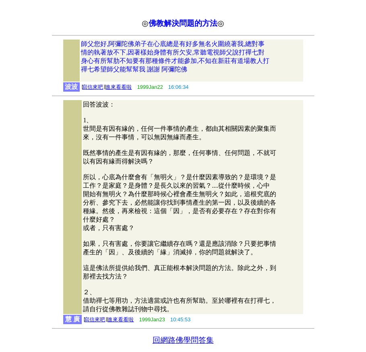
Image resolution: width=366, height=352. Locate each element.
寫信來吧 (92, 87)
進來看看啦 (118, 87)
